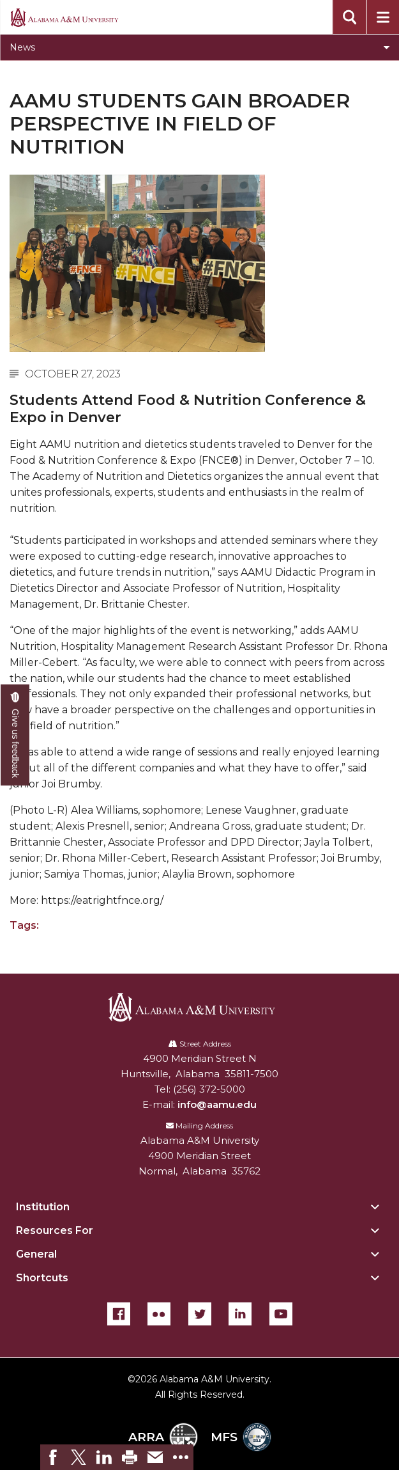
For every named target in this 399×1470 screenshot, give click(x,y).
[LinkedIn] (240, 1313)
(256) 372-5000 (209, 1089)
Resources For (54, 1230)
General (36, 1254)
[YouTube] (280, 1313)
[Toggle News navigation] (199, 47)
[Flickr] (158, 1313)
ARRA (163, 1437)
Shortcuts (42, 1278)
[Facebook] (118, 1313)
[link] (53, 1457)
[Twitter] (199, 1313)
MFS (241, 1437)
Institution (43, 1207)
